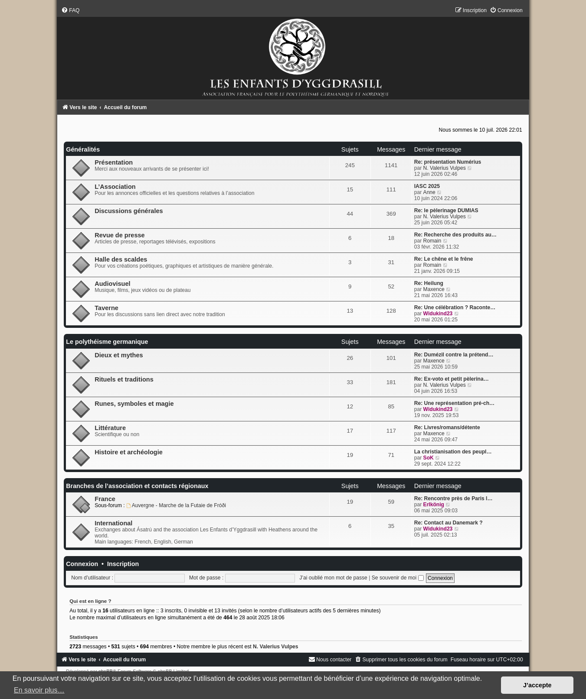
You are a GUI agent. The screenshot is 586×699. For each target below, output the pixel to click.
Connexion (82, 563)
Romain (432, 241)
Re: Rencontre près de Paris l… (453, 498)
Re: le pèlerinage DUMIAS (446, 210)
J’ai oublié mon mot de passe (333, 578)
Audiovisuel (112, 283)
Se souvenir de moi (398, 578)
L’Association (115, 186)
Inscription (123, 563)
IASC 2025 (427, 186)
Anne (429, 192)
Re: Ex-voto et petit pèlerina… (451, 379)
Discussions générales (129, 210)
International (113, 523)
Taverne (106, 307)
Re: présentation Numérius (447, 162)
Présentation (114, 162)
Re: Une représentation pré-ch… (454, 403)
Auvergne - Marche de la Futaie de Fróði (176, 505)
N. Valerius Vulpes (444, 168)
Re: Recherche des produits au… (455, 235)
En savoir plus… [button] (39, 690)
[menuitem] (70, 10)
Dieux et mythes (119, 355)
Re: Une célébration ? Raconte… (455, 307)
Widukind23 (438, 314)
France (105, 498)
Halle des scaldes (121, 259)
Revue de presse (119, 235)
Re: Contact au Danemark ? (448, 523)
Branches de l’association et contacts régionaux (137, 485)
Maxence (434, 289)
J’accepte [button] (537, 685)
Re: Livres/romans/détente (447, 427)
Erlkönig (433, 505)
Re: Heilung (428, 283)
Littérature (110, 427)
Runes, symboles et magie (134, 403)
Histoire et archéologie (129, 452)
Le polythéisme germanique (107, 341)
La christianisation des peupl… (453, 452)
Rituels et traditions (124, 379)
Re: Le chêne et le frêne (443, 259)
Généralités (83, 149)
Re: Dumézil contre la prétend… (454, 355)
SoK (428, 458)
